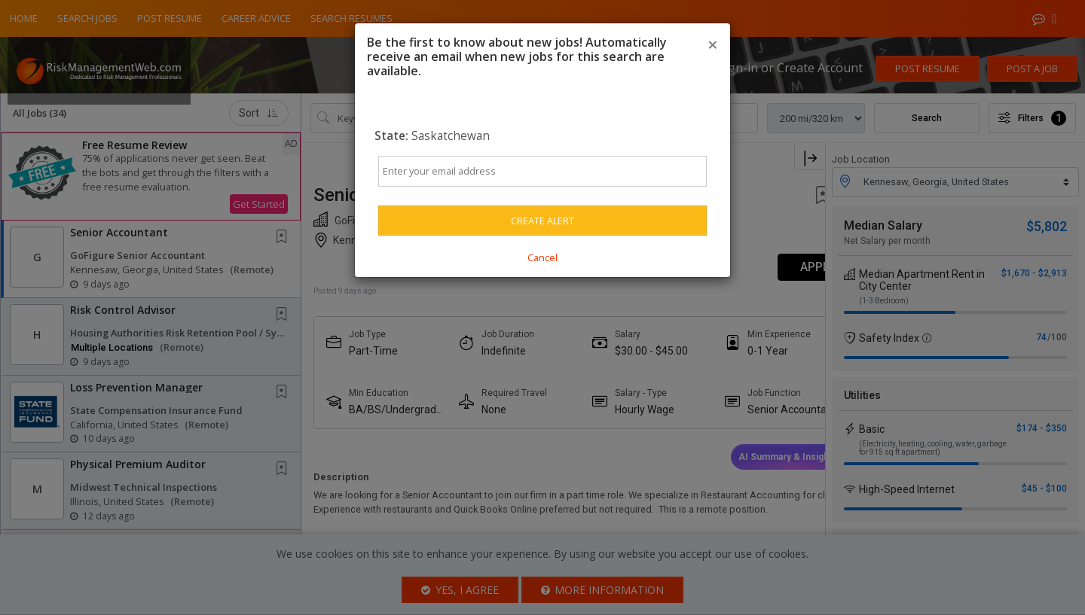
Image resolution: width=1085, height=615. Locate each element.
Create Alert (542, 220)
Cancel (542, 257)
